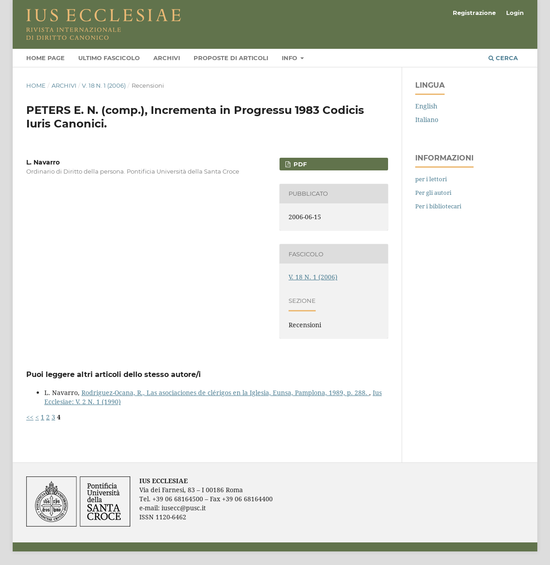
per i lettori (431, 179)
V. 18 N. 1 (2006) (104, 85)
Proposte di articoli (231, 57)
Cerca (503, 57)
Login (515, 12)
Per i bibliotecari (438, 206)
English (426, 106)
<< (29, 417)
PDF (299, 164)
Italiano (426, 119)
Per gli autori (433, 192)
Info (290, 57)
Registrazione (474, 12)
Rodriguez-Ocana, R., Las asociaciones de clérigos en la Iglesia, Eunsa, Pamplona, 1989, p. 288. (225, 392)
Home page (45, 57)
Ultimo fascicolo (109, 57)
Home (36, 85)
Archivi (166, 57)
